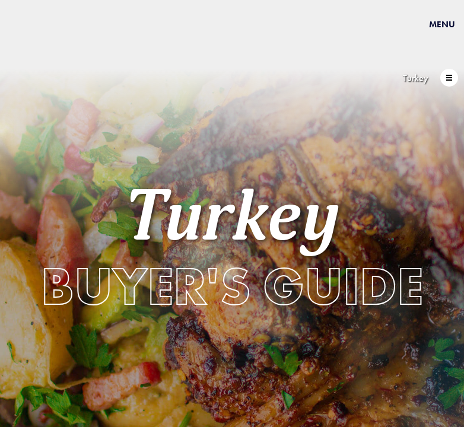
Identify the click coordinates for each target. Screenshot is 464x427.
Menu (442, 24)
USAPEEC (47, 43)
